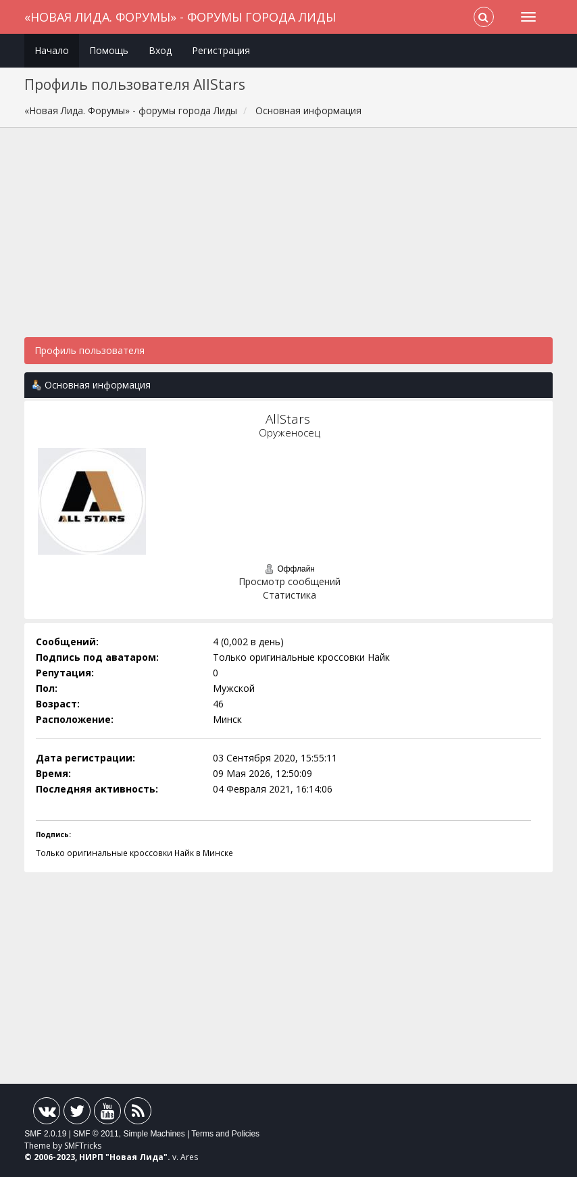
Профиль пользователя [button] (89, 350)
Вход (160, 50)
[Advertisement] (288, 239)
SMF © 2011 (96, 1133)
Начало (51, 50)
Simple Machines (153, 1133)
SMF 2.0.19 (45, 1133)
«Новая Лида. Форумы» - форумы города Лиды (180, 17)
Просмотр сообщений (290, 581)
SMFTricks (82, 1145)
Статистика (289, 594)
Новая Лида (136, 1157)
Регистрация (221, 50)
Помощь (108, 50)
